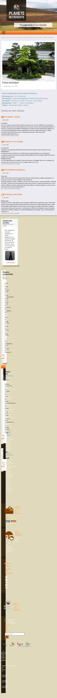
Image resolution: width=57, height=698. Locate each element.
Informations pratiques (14, 169)
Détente (9, 449)
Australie (9, 383)
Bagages (9, 551)
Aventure (9, 448)
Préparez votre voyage (9, 459)
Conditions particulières (2, 686)
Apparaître (4, 660)
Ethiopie (9, 416)
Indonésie (9, 390)
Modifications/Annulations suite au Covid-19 (2, 668)
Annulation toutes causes (17, 539)
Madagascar (10, 418)
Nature (8, 437)
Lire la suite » (10, 262)
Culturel (9, 441)
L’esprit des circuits (9, 469)
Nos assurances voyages (10, 489)
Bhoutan (9, 399)
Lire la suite (9, 135)
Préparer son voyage (13, 141)
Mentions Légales (2, 675)
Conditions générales (2, 681)
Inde (8, 425)
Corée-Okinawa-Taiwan (9, 387)
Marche (9, 443)
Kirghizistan (10, 409)
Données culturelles (13, 194)
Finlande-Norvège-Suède (9, 406)
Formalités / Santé (12, 116)
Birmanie (9, 397)
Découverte (10, 439)
